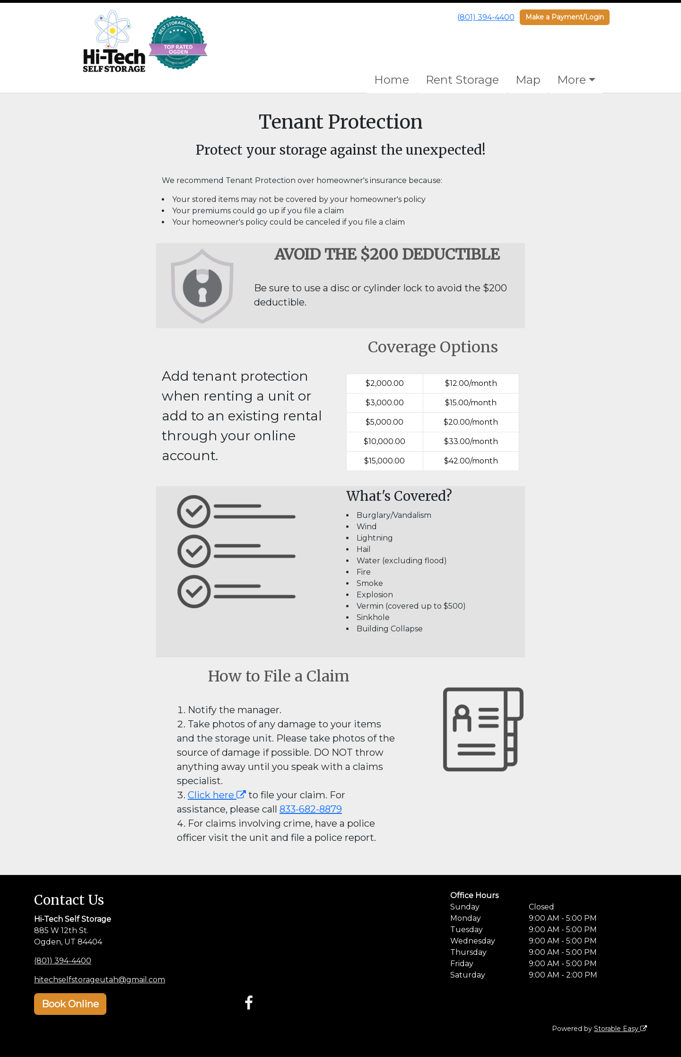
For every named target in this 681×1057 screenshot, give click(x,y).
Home (391, 80)
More (571, 80)
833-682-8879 (310, 809)
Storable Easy (620, 1028)
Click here (217, 795)
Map (528, 80)
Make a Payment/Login (564, 17)
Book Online (70, 1004)
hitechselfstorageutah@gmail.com (99, 979)
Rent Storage (462, 80)
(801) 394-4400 (486, 17)
